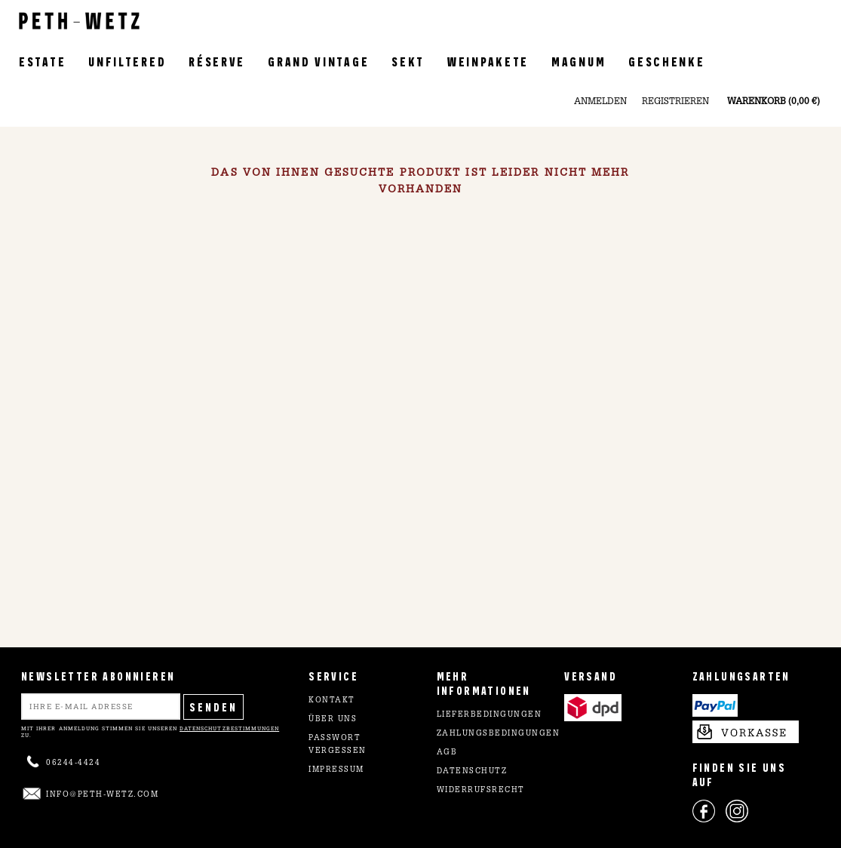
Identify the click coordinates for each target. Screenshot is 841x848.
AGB (447, 753)
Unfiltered (127, 61)
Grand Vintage (318, 61)
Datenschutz (472, 772)
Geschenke (666, 61)
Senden (213, 706)
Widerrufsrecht (481, 790)
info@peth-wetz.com (102, 795)
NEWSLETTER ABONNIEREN (98, 675)
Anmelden (600, 101)
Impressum (336, 770)
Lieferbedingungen (489, 715)
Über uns (332, 720)
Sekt (408, 61)
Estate (42, 61)
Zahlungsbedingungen (498, 734)
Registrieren (675, 101)
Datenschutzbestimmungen (229, 728)
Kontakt (331, 701)
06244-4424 (73, 763)
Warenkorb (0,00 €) (773, 101)
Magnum (578, 61)
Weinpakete (488, 61)
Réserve (217, 61)
